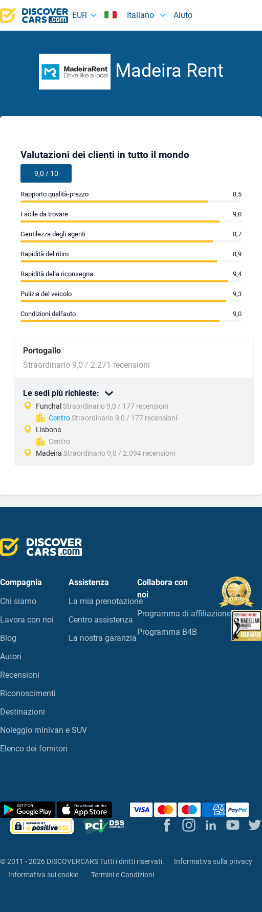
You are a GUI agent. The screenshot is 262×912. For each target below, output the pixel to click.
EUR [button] (79, 15)
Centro (59, 418)
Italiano (130, 15)
